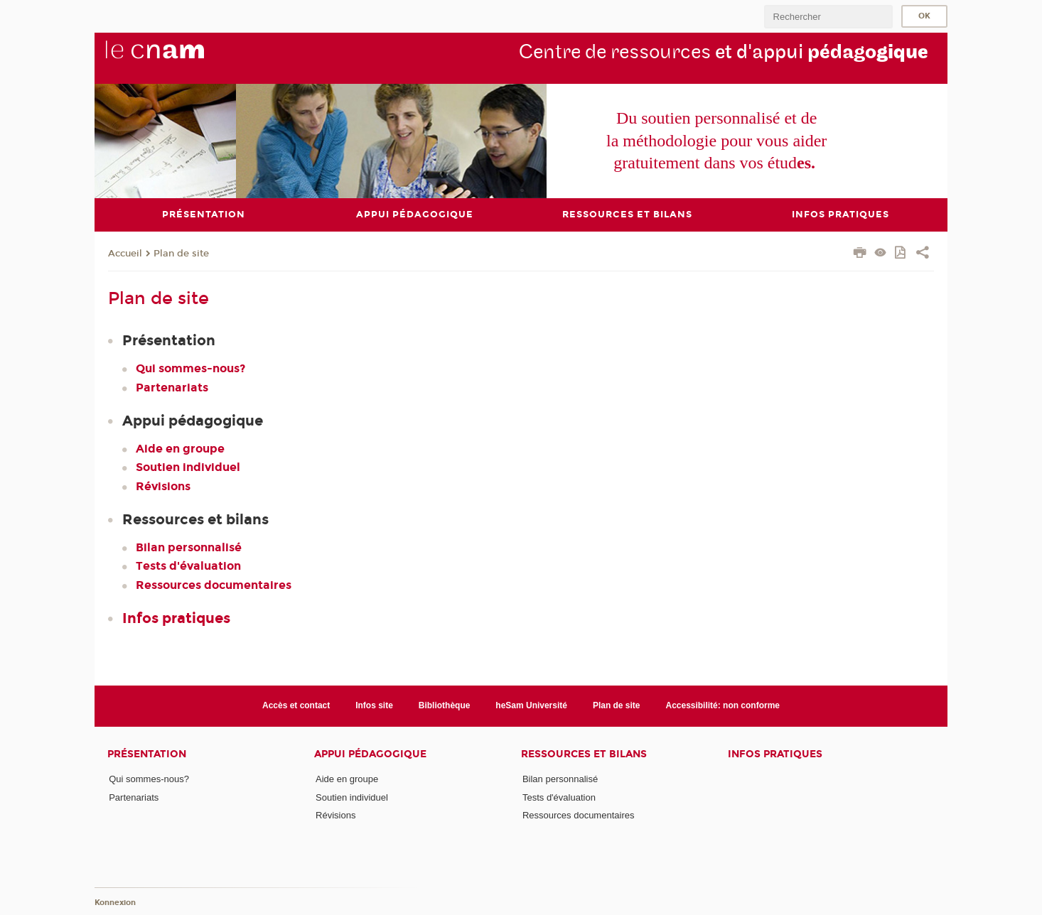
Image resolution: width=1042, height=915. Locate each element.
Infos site (374, 705)
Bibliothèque (445, 705)
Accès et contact (296, 705)
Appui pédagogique (370, 753)
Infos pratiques (176, 617)
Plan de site (181, 253)
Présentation (146, 753)
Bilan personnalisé (189, 547)
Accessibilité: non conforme (722, 705)
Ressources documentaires (213, 584)
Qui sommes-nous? (190, 368)
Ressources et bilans (584, 753)
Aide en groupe (180, 448)
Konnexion (115, 902)
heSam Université (531, 705)
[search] (828, 16)
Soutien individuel (188, 467)
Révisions (163, 485)
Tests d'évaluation (188, 566)
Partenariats (172, 387)
